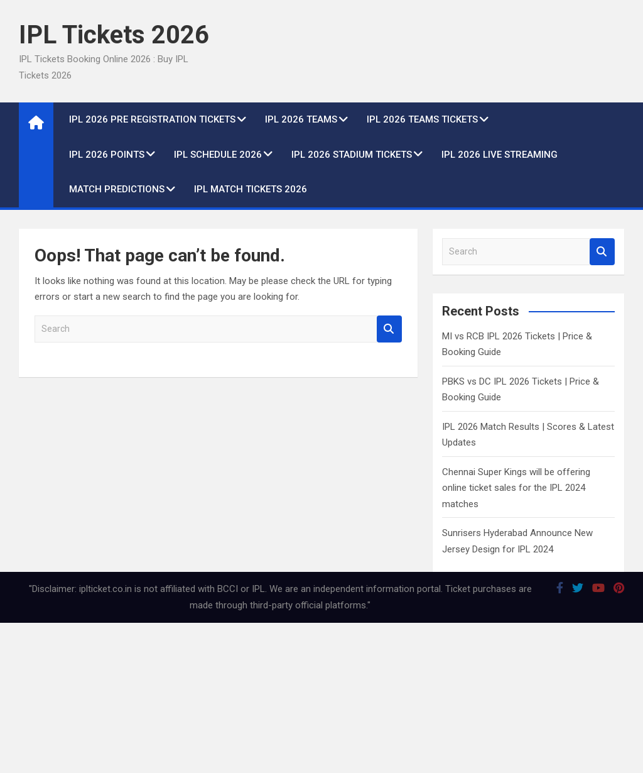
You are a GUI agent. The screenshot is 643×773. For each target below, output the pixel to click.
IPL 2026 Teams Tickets (422, 119)
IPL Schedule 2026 (218, 154)
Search (389, 329)
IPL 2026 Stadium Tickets (351, 154)
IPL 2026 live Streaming (499, 154)
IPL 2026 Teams (301, 119)
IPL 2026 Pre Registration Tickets (152, 119)
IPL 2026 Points (106, 154)
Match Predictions (117, 189)
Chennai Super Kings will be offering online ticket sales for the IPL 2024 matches (516, 488)
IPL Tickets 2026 (114, 35)
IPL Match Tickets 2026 (250, 189)
